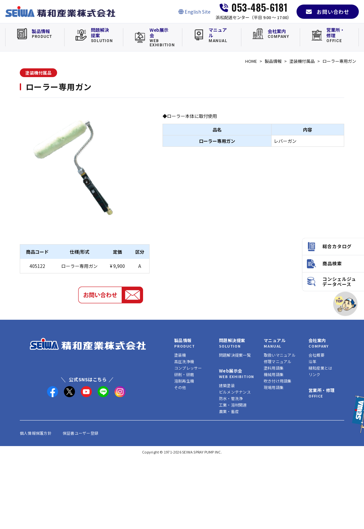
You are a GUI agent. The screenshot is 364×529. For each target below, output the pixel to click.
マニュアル (274, 340)
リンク (315, 374)
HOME (251, 61)
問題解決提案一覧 (235, 355)
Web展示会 (230, 371)
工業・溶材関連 (233, 405)
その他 (180, 387)
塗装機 (180, 355)
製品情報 (273, 61)
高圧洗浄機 (184, 361)
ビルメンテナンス (235, 392)
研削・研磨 (184, 374)
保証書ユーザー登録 (80, 433)
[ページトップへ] (345, 304)
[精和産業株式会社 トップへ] (88, 344)
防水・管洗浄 (231, 398)
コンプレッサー (188, 368)
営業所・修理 (321, 390)
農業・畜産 (229, 411)
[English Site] (194, 11)
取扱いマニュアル (280, 355)
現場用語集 (274, 387)
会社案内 (317, 340)
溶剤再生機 (184, 381)
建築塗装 (227, 385)
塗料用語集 (274, 368)
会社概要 (316, 355)
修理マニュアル (278, 361)
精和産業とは (320, 368)
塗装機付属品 (302, 61)
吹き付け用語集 (278, 381)
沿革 (312, 361)
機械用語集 (274, 374)
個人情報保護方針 (36, 433)
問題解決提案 (232, 340)
